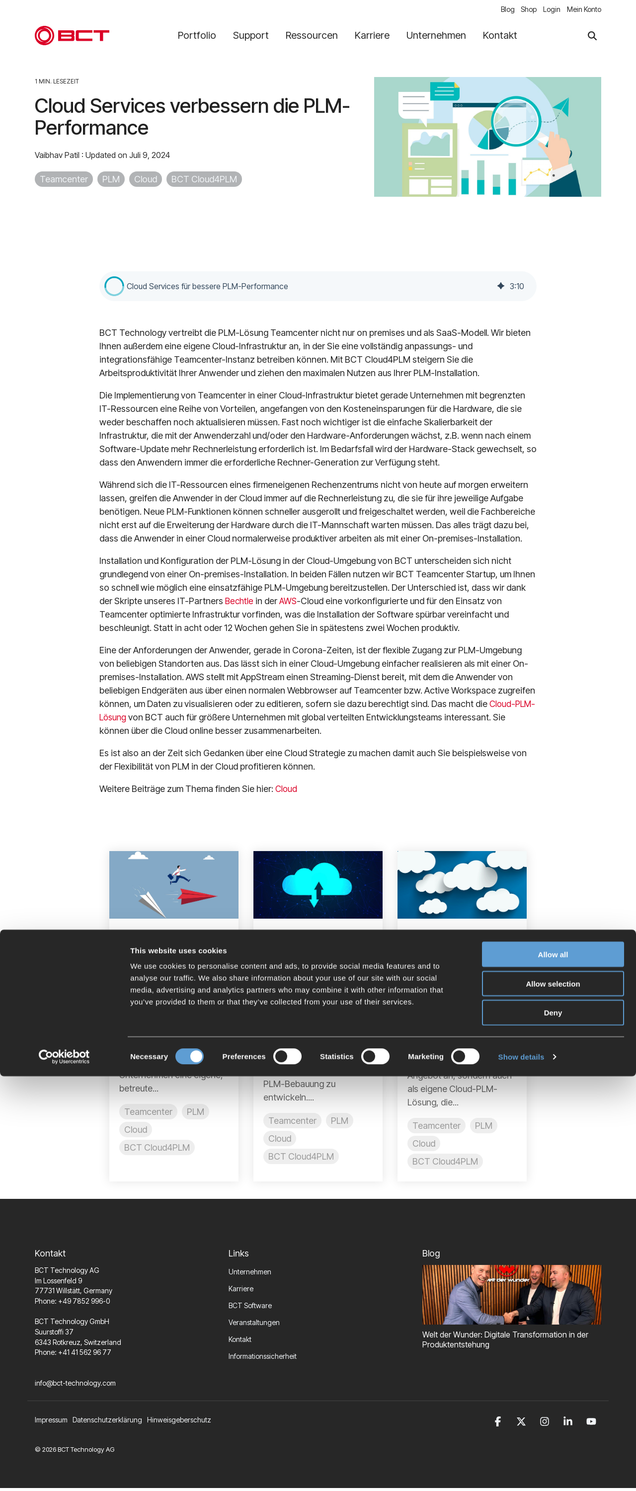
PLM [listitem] (195, 1113)
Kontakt (500, 38)
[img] (501, 288)
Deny (553, 1427)
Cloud (145, 181)
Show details (521, 1471)
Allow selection (553, 1398)
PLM (111, 181)
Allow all (553, 1369)
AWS (290, 603)
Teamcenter (64, 181)
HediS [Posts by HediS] (435, 1005)
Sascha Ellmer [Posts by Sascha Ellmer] (161, 991)
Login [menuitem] (548, 10)
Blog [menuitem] (497, 10)
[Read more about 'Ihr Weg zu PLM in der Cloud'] (173, 888)
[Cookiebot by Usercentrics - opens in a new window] (64, 1471)
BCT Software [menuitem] (250, 1308)
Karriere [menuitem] (241, 1291)
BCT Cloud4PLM (204, 181)
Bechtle (241, 603)
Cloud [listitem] (135, 1131)
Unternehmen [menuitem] (250, 1274)
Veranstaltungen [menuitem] (254, 1325)
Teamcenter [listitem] (148, 1113)
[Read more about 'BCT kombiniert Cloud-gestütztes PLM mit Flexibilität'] (462, 888)
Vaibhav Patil (58, 157)
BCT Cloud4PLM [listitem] (157, 1149)
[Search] (592, 38)
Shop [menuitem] (522, 10)
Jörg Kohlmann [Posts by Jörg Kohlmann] (307, 991)
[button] (114, 288)
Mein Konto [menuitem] (584, 10)
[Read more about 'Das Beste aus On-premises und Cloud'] (318, 888)
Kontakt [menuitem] (240, 1341)
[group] (318, 288)
